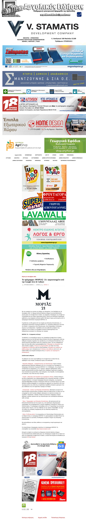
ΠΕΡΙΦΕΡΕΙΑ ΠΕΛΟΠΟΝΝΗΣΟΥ (68, 160)
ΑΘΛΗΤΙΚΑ (16, 158)
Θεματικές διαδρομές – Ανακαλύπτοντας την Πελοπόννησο (38, 363)
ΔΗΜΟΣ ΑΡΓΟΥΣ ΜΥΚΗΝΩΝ (49, 158)
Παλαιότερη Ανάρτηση (58, 517)
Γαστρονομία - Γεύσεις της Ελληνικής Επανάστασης (36, 389)
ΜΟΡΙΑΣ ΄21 (46, 284)
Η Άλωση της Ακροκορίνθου (41, 345)
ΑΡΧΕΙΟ (54, 155)
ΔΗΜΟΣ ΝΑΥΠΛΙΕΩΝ (18, 160)
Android (33, 437)
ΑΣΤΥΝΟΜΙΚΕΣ (35, 158)
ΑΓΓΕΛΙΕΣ (8, 158)
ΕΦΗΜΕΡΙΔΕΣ (28, 155)
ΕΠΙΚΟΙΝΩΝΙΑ (70, 155)
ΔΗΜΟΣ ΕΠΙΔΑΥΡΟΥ (64, 158)
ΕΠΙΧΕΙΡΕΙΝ (29, 160)
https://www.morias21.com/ (43, 429)
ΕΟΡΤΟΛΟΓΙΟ (38, 155)
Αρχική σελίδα (42, 517)
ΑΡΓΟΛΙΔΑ (25, 158)
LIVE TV (47, 155)
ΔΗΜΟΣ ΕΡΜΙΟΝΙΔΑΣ (77, 158)
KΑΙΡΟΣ (61, 155)
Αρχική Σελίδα (18, 155)
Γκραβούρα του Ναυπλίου (28, 347)
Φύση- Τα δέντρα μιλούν (29, 414)
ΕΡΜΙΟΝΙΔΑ (38, 160)
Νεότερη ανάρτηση (27, 517)
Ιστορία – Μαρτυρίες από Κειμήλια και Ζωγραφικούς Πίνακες (38, 376)
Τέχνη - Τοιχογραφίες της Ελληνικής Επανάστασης (35, 401)
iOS (28, 437)
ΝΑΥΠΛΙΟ (55, 160)
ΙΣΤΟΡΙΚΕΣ (46, 160)
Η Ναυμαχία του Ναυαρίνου (53, 344)
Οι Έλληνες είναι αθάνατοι (46, 349)
